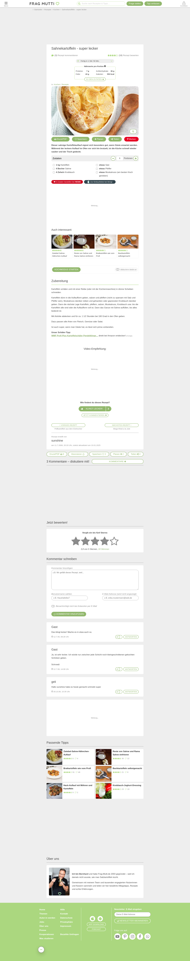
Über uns (43, 926)
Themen (43, 914)
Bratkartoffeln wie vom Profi (105, 254)
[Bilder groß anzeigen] (133, 131)
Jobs (41, 922)
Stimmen (103, 549)
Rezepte (65, 84)
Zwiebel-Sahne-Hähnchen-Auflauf (59, 254)
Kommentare (117, 461)
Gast (54, 627)
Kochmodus (66, 269)
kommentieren (64, 55)
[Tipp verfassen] (153, 3)
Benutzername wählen (61, 594)
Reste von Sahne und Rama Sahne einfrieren (83, 254)
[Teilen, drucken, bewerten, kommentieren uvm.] (41, 949)
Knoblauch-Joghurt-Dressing (127, 785)
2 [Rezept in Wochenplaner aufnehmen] (118, 454)
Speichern (81, 139)
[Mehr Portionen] (135, 158)
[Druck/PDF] (57, 454)
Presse (42, 930)
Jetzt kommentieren (95, 415)
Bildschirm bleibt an (128, 270)
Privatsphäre (66, 922)
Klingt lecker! (95, 408)
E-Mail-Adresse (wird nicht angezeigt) (119, 594)
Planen (99, 139)
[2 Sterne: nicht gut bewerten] (85, 541)
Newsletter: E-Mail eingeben (128, 909)
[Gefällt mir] (117, 637)
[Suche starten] (79, 4)
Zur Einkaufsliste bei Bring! (99, 181)
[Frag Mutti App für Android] (100, 919)
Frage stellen (135, 3)
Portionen (128, 158)
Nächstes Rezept (121, 425)
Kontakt (64, 914)
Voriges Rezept (68, 425)
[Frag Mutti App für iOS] (92, 919)
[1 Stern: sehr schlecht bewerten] (75, 541)
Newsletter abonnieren (132, 921)
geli (53, 681)
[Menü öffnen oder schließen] (6, 3)
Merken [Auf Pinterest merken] (131, 139)
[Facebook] (140, 937)
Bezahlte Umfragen (69, 934)
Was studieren (46, 938)
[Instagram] (132, 937)
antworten (131, 637)
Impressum (65, 926)
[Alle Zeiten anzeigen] (111, 61)
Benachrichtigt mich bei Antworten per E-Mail (76, 606)
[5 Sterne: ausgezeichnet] (114, 541)
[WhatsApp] (147, 937)
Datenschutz (66, 918)
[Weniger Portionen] (113, 158)
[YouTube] (117, 937)
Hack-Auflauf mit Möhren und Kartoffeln (77, 787)
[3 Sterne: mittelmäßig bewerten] (95, 541)
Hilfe (62, 909)
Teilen (115, 139)
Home (42, 909)
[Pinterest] (125, 937)
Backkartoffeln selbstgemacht (124, 254)
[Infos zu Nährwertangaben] (105, 66)
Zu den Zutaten (95, 79)
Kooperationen (46, 934)
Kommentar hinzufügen (95, 578)
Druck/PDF (60, 139)
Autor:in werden (47, 918)
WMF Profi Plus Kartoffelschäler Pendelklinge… (74, 336)
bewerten (123, 55)
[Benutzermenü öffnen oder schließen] (184, 3)
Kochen (57, 84)
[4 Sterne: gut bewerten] (104, 541)
